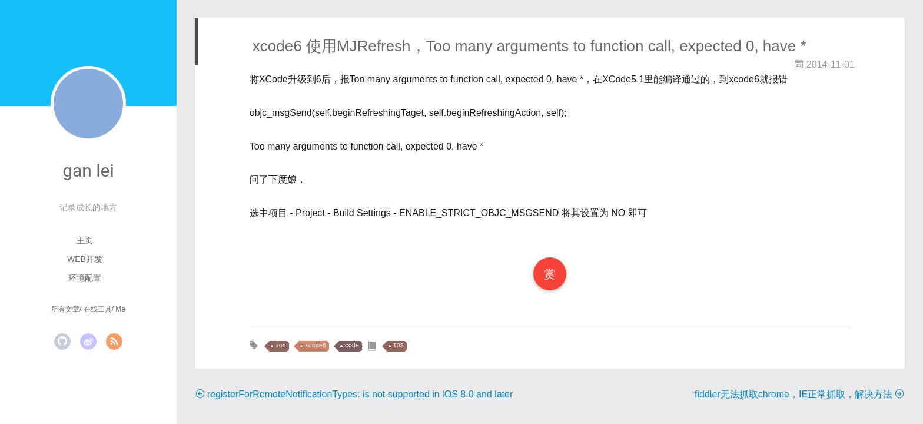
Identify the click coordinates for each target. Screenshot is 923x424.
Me (120, 309)
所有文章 (65, 309)
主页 (85, 240)
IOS (398, 346)
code (352, 346)
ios (280, 346)
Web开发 (84, 259)
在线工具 (98, 309)
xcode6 (315, 346)
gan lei (88, 170)
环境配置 (84, 278)
